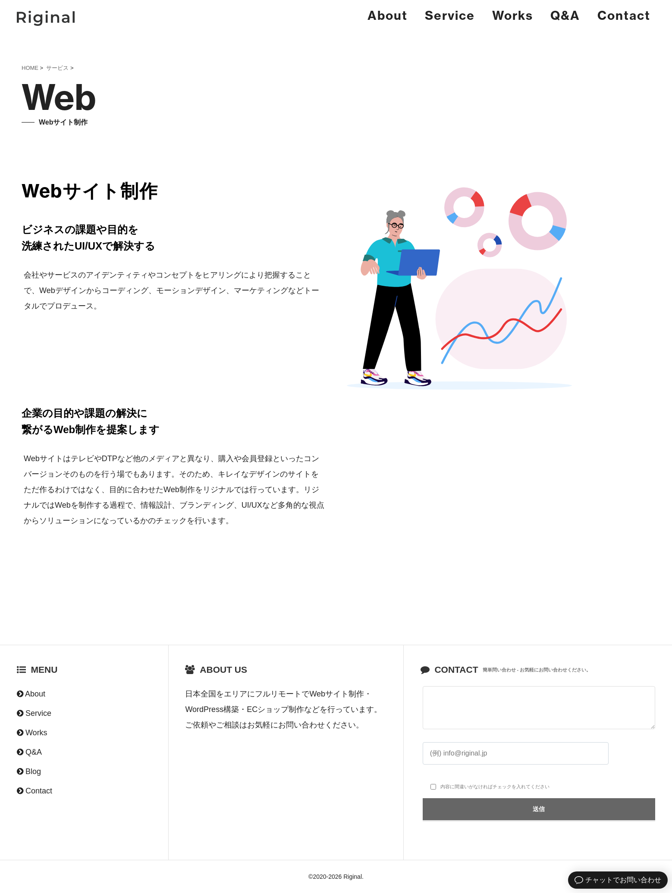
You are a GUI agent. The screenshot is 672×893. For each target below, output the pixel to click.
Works (512, 15)
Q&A (565, 15)
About (387, 15)
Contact (623, 15)
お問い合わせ (301, 725)
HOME (30, 68)
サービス (57, 68)
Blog (33, 771)
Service (450, 15)
